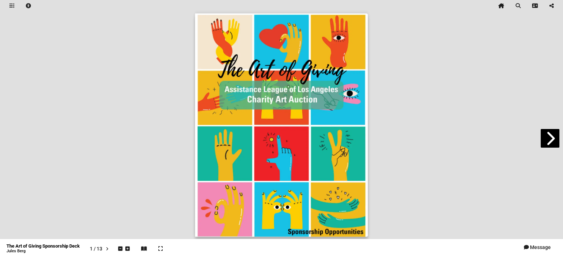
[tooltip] (12, 5)
